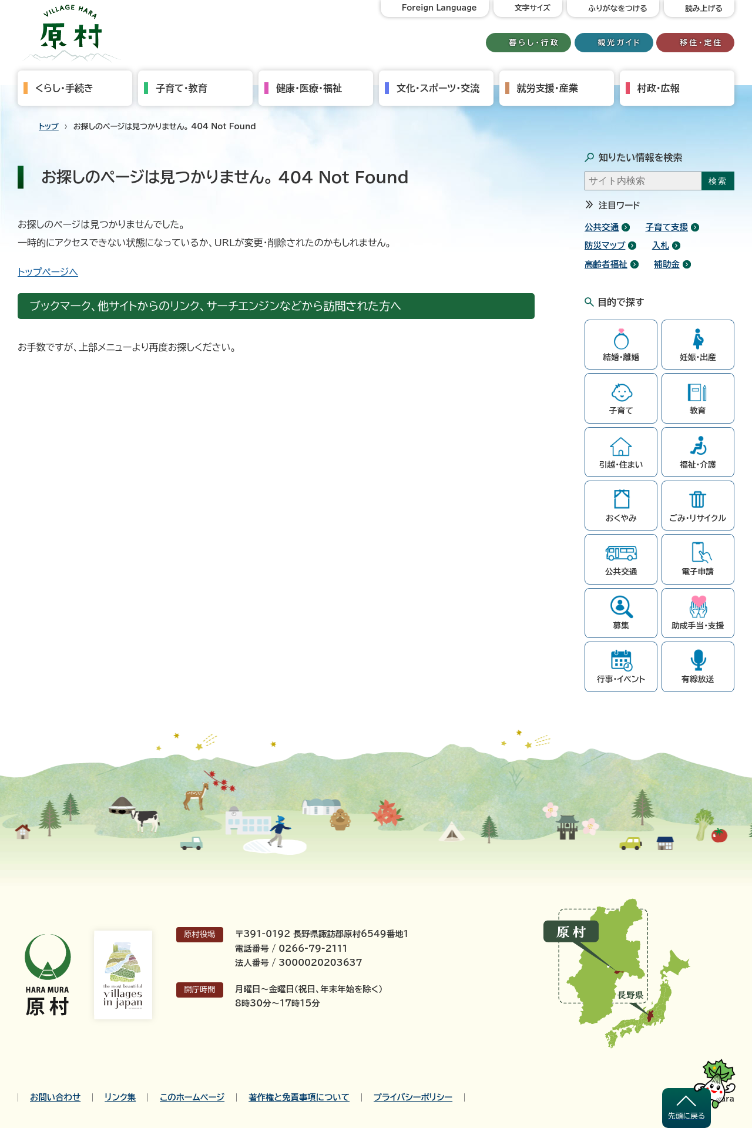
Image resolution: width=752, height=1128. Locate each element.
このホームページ (192, 1097)
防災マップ (605, 245)
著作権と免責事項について (299, 1097)
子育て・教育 (181, 88)
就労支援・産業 (547, 88)
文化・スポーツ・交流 (438, 88)
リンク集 (120, 1097)
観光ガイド (620, 42)
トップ (49, 126)
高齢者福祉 (606, 264)
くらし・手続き (64, 88)
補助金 (667, 264)
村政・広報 (658, 88)
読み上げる (704, 8)
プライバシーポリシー (413, 1097)
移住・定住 (701, 42)
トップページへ (48, 272)
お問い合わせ (55, 1097)
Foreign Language (439, 8)
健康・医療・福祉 (309, 88)
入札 (660, 245)
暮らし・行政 (534, 42)
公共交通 (602, 227)
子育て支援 (667, 227)
